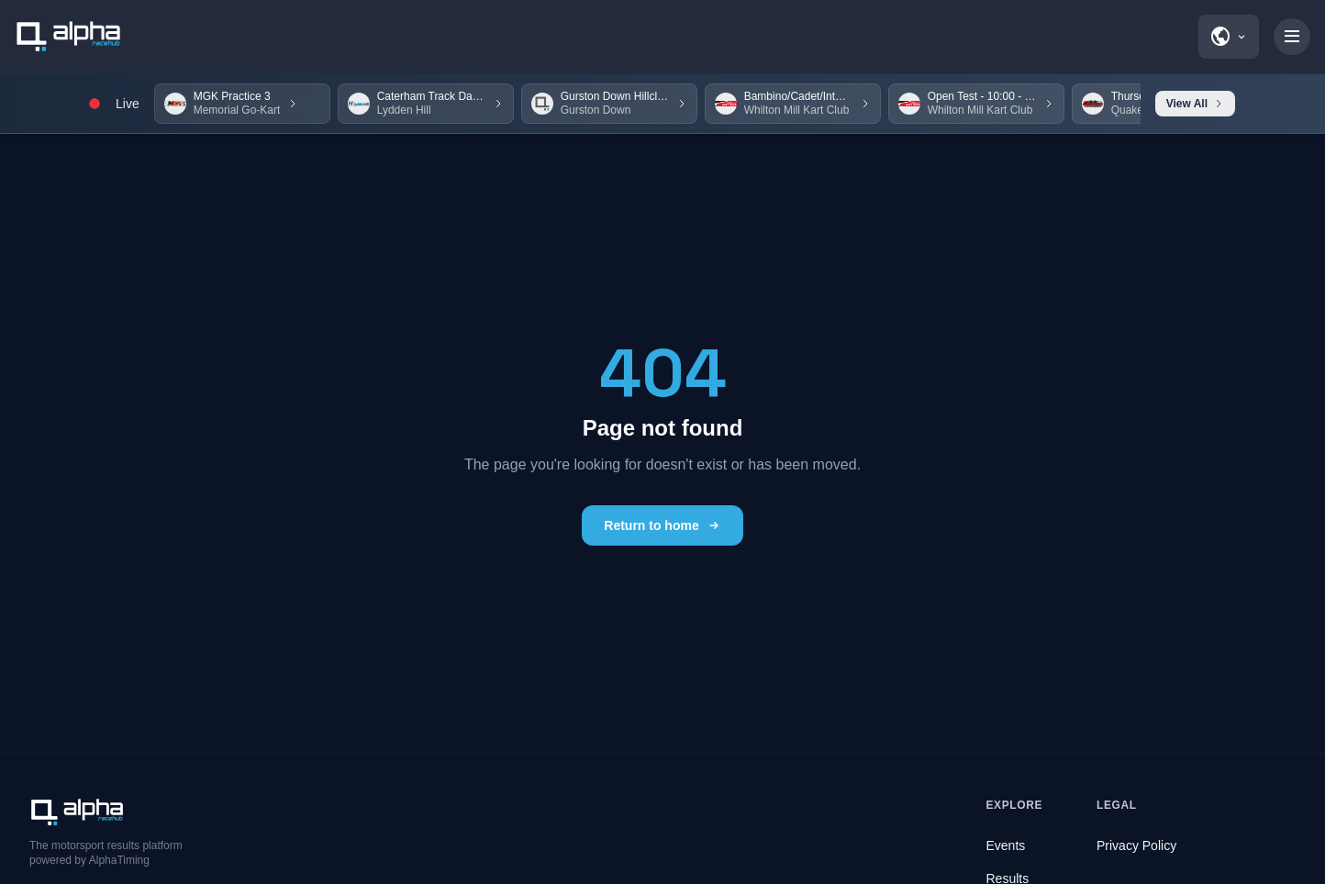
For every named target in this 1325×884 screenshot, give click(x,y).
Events (1006, 845)
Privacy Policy (1136, 845)
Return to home (662, 525)
